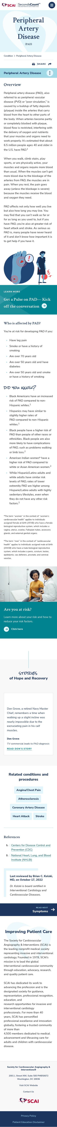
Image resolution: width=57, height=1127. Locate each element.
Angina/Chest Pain (28, 790)
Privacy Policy (28, 1116)
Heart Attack (21, 816)
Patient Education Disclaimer (29, 1122)
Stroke (40, 816)
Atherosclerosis (28, 799)
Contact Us (28, 1091)
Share (41, 64)
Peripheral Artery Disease (28, 56)
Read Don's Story (19, 748)
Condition (8, 56)
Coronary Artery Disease (28, 807)
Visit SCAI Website (28, 1085)
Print (33, 64)
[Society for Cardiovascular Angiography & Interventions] (20, 5)
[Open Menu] (51, 5)
